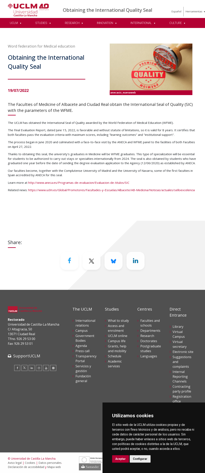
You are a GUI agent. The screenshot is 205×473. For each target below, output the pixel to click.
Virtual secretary (180, 344)
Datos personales (49, 463)
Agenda (81, 346)
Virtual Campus (179, 334)
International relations (85, 323)
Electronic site (183, 352)
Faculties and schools (150, 323)
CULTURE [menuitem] (176, 23)
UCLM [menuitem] (14, 23)
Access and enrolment (116, 328)
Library (178, 326)
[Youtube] (46, 368)
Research (147, 336)
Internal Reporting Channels (180, 377)
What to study (118, 320)
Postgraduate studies (150, 348)
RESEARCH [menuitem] (72, 23)
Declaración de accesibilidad (26, 467)
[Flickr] (53, 368)
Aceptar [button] (120, 458)
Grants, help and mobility (117, 348)
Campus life (117, 341)
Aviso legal (15, 463)
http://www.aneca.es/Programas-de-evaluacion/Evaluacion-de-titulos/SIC (78, 183)
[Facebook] (69, 261)
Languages (148, 356)
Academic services (115, 363)
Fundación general (83, 378)
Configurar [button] (140, 458)
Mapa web (54, 467)
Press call (82, 351)
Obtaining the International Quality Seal (107, 10)
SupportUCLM (26, 356)
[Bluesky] (114, 261)
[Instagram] (39, 368)
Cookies (30, 463)
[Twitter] (91, 261)
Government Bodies (84, 338)
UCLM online (117, 336)
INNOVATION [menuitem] (105, 23)
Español (176, 11)
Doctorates (148, 341)
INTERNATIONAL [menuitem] (142, 23)
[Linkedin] (136, 261)
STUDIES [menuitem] (41, 23)
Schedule (114, 356)
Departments (150, 330)
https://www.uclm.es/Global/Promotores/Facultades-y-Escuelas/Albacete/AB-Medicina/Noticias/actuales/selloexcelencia (111, 190)
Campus (81, 330)
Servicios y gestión (83, 368)
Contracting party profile (182, 389)
